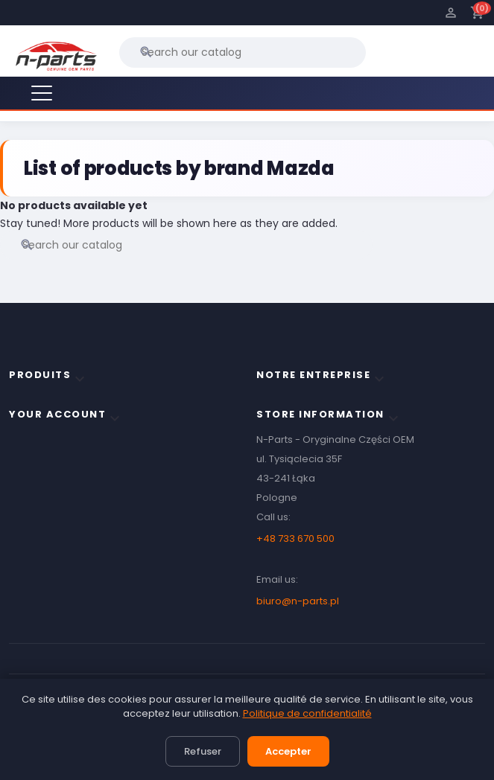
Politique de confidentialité (307, 713)
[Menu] (41, 93)
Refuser (202, 751)
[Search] (242, 52)
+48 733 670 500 (295, 538)
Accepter (288, 751)
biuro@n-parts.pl (297, 601)
